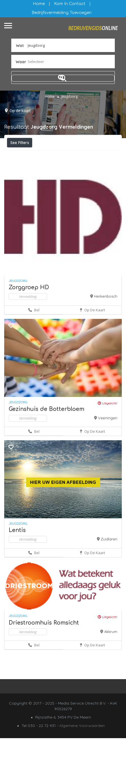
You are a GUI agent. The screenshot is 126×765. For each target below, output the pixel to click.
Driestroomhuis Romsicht (44, 650)
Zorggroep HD (29, 314)
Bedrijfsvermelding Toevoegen (62, 13)
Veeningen (107, 444)
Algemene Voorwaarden (82, 752)
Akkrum (110, 658)
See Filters (19, 142)
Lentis (17, 557)
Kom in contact (69, 4)
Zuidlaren (109, 566)
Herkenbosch (105, 323)
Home (39, 4)
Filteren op (22, 154)
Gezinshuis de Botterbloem (46, 436)
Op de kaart (20, 110)
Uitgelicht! (107, 430)
